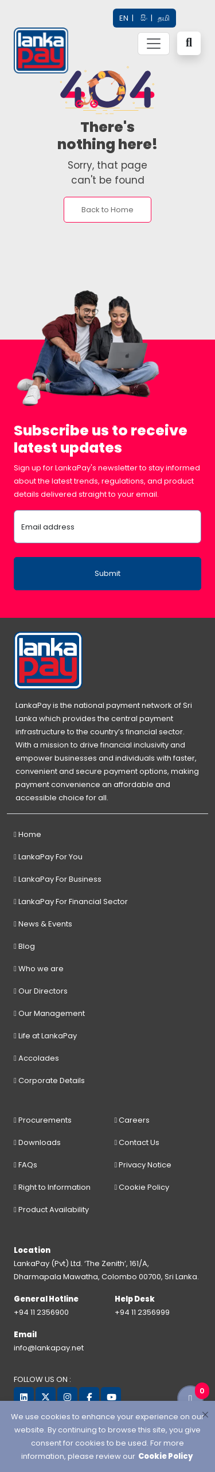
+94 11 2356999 (142, 1312)
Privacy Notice (143, 1164)
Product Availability (51, 1209)
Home (27, 834)
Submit (107, 573)
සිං (143, 18)
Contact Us (137, 1142)
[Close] (205, 1414)
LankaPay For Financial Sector (71, 901)
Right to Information (52, 1187)
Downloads (37, 1142)
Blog (24, 946)
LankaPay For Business (57, 879)
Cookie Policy (142, 1187)
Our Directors (41, 991)
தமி (164, 18)
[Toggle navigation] (154, 43)
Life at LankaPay (45, 1035)
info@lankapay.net (49, 1347)
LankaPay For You (48, 856)
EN (123, 18)
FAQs (25, 1164)
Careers (132, 1120)
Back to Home (107, 209)
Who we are (39, 968)
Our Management (49, 1013)
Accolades (36, 1058)
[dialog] (107, 1436)
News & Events (43, 923)
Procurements (43, 1120)
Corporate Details (49, 1080)
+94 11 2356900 (41, 1312)
